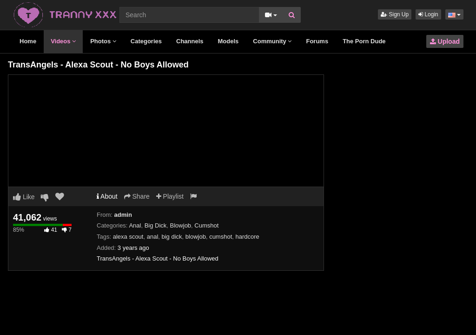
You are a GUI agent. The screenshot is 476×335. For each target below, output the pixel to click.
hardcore (247, 236)
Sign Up (395, 14)
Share (137, 196)
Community (272, 41)
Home (28, 41)
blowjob (195, 236)
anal (153, 236)
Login (428, 14)
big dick (172, 236)
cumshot (220, 236)
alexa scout (128, 236)
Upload (445, 41)
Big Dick (156, 225)
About (107, 196)
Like (24, 197)
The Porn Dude (364, 41)
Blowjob (181, 225)
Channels (190, 41)
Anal (135, 225)
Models (228, 41)
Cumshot (206, 225)
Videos (63, 41)
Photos (103, 41)
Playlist (170, 196)
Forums (317, 41)
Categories (146, 41)
